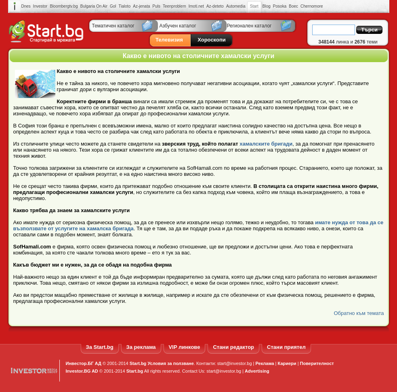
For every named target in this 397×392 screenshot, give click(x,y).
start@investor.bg (234, 363)
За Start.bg (99, 347)
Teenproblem (174, 6)
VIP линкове (184, 347)
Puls (156, 6)
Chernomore (311, 6)
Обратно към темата (359, 313)
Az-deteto (215, 6)
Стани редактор (233, 347)
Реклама (265, 363)
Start (254, 6)
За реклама (141, 347)
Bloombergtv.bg (64, 6)
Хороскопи (211, 40)
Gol (113, 6)
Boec (293, 6)
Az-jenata (141, 6)
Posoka (279, 6)
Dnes (26, 6)
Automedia (236, 6)
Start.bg (138, 363)
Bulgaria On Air (93, 6)
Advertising (257, 371)
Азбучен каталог (178, 26)
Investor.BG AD (82, 371)
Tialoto (125, 6)
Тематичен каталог (113, 26)
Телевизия (169, 40)
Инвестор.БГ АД (83, 363)
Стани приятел (286, 347)
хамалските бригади (265, 144)
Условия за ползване (170, 363)
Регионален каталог (249, 26)
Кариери (287, 363)
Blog (267, 6)
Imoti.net (196, 6)
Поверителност (317, 363)
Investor (40, 6)
